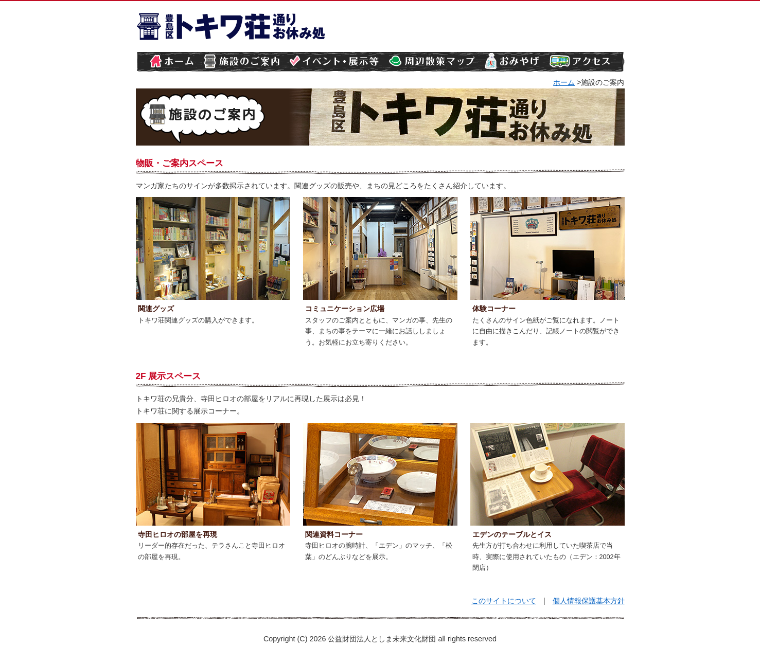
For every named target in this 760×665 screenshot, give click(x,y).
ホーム (564, 82)
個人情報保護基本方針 (589, 601)
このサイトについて (503, 601)
